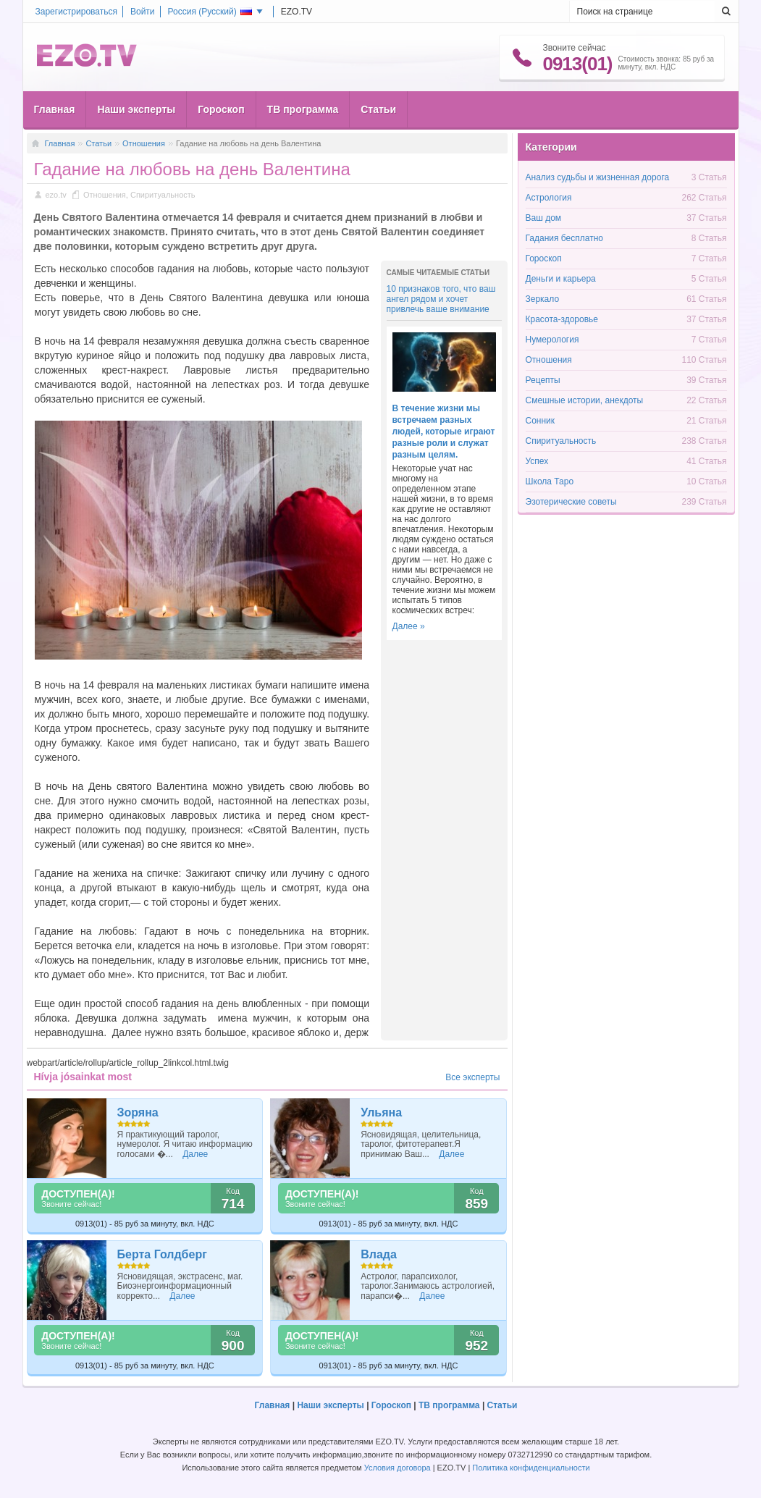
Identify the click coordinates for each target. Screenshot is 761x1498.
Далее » (408, 626)
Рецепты (543, 380)
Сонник (540, 421)
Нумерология (552, 339)
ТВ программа (303, 109)
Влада (379, 1254)
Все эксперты (472, 1077)
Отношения (143, 143)
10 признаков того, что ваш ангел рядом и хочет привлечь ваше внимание (441, 299)
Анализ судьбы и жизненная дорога (598, 177)
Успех (537, 461)
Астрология (549, 198)
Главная (54, 109)
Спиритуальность (162, 194)
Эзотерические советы (571, 502)
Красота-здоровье (562, 319)
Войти (142, 12)
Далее (195, 1154)
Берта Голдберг (162, 1254)
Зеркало (543, 299)
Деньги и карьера (561, 279)
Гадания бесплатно (564, 238)
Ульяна (381, 1112)
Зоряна (138, 1112)
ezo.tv (56, 194)
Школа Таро (550, 481)
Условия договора (397, 1467)
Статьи (378, 109)
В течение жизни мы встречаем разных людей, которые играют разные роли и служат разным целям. (443, 431)
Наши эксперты (136, 109)
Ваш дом (544, 218)
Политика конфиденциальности (530, 1467)
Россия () (210, 12)
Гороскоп (221, 109)
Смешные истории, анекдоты (585, 400)
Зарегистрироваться (76, 12)
